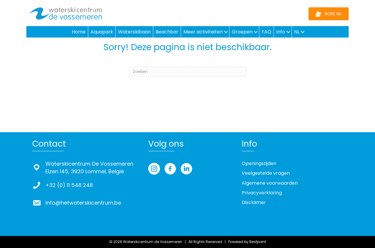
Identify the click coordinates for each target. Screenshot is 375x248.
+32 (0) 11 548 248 (69, 185)
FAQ (266, 31)
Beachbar (167, 31)
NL (296, 31)
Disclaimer (254, 202)
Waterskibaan (134, 31)
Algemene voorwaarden (270, 183)
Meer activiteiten (203, 31)
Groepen (242, 31)
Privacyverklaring (262, 192)
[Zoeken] (187, 72)
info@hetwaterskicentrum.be (83, 202)
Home (79, 31)
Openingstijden (259, 163)
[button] (226, 32)
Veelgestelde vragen (266, 173)
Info (280, 31)
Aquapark (102, 31)
